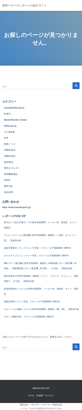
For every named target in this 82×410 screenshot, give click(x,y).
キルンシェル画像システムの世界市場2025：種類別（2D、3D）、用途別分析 (41, 309)
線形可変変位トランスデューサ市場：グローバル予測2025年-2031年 (37, 248)
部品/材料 (8, 192)
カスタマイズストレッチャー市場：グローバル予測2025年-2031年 (36, 255)
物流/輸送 (8, 162)
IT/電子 (7, 114)
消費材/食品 (10, 150)
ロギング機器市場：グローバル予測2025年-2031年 (29, 316)
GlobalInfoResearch (14, 108)
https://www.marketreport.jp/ (16, 207)
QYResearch (10, 126)
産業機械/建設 (11, 174)
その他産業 (9, 132)
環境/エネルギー (12, 168)
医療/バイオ (10, 144)
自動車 (7, 180)
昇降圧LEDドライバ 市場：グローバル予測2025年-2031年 (32, 301)
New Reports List (41, 388)
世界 (6, 138)
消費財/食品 (10, 156)
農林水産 (8, 186)
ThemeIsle (49, 395)
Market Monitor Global (15, 120)
